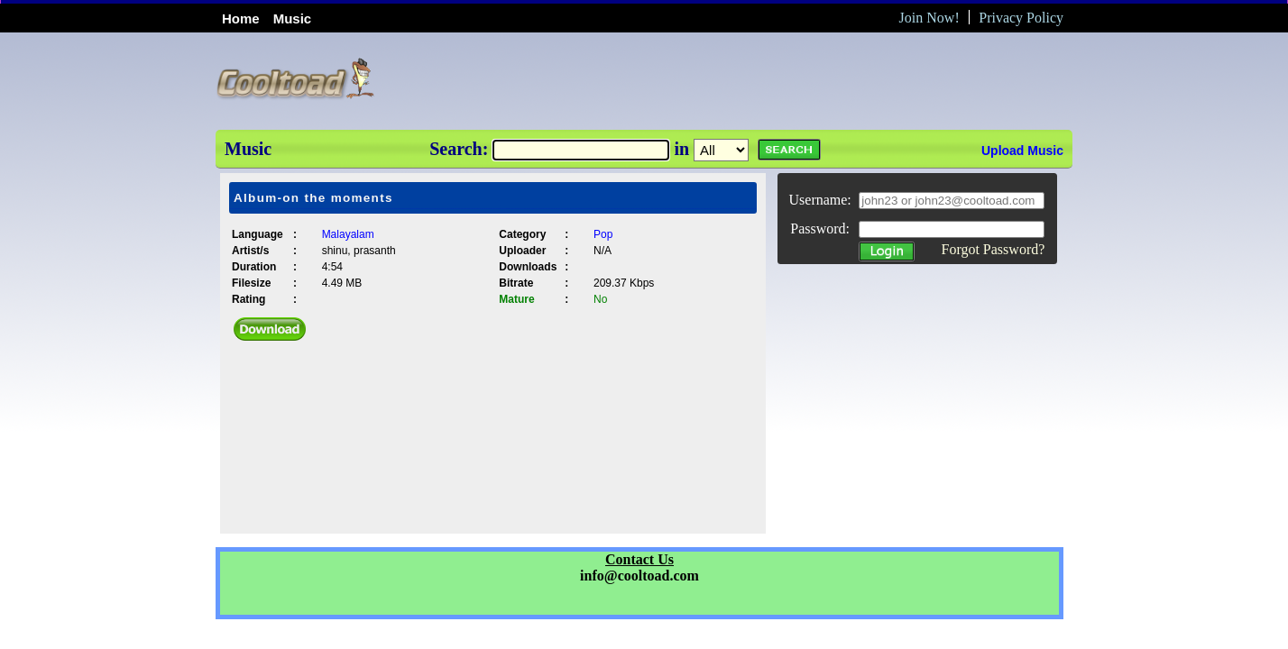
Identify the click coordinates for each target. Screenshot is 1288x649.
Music (292, 18)
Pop (602, 234)
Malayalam (348, 234)
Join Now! (929, 17)
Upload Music (1022, 150)
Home (241, 18)
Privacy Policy (1021, 17)
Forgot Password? (992, 249)
